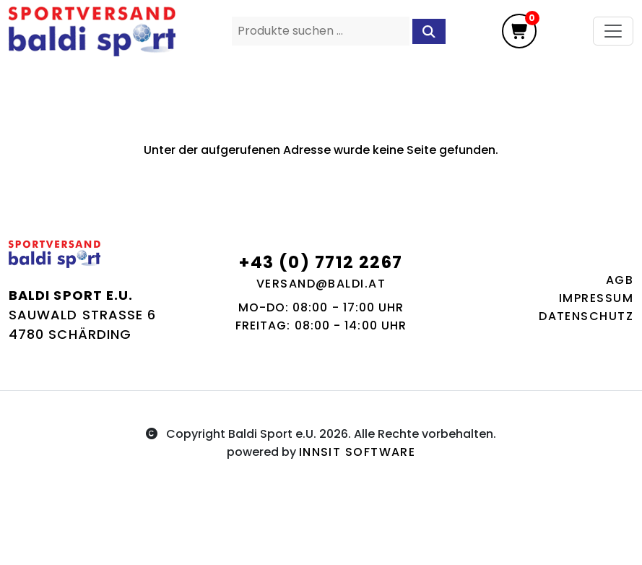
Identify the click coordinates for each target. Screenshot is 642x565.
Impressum (596, 298)
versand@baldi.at (321, 283)
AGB (619, 280)
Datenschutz (586, 316)
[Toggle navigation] (613, 31)
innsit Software (357, 452)
